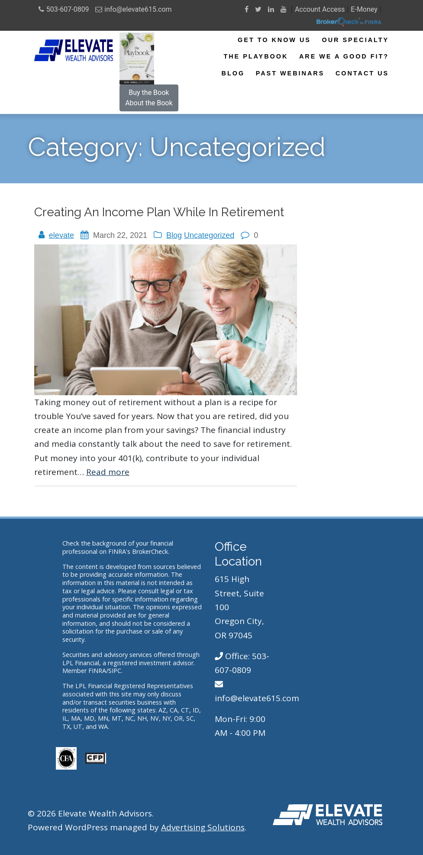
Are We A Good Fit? (344, 56)
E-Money (364, 9)
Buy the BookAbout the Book (148, 97)
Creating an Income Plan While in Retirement (159, 212)
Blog (233, 73)
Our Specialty (355, 39)
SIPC (114, 670)
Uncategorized (209, 235)
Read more (107, 472)
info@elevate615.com (137, 9)
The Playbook (255, 56)
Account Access (320, 9)
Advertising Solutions (203, 827)
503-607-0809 (67, 9)
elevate (61, 235)
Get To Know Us (274, 39)
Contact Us (362, 73)
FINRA (97, 670)
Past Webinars (290, 73)
